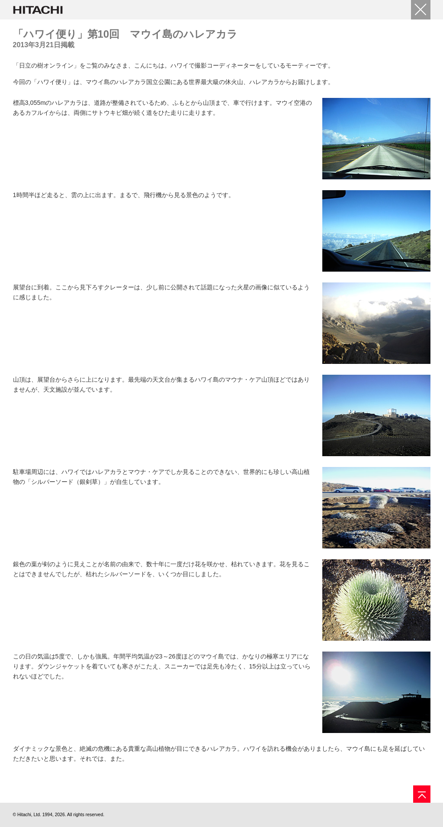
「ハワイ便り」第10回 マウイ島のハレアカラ (125, 34)
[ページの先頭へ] (421, 794)
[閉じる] (420, 9)
